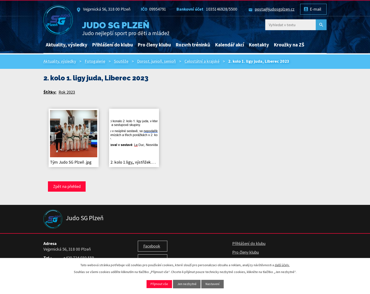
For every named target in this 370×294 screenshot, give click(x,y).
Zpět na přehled (67, 186)
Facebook (151, 246)
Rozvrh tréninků (193, 45)
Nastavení (212, 284)
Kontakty (259, 45)
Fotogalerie (95, 61)
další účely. (282, 265)
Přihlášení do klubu (112, 45)
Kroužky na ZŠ (289, 45)
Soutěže (121, 61)
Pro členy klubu (154, 45)
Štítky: (49, 92)
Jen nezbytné (187, 284)
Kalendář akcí (229, 45)
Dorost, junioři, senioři (156, 61)
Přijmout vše (159, 284)
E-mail (315, 9)
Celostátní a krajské (202, 61)
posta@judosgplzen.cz (274, 9)
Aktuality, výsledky (66, 45)
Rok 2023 (67, 92)
